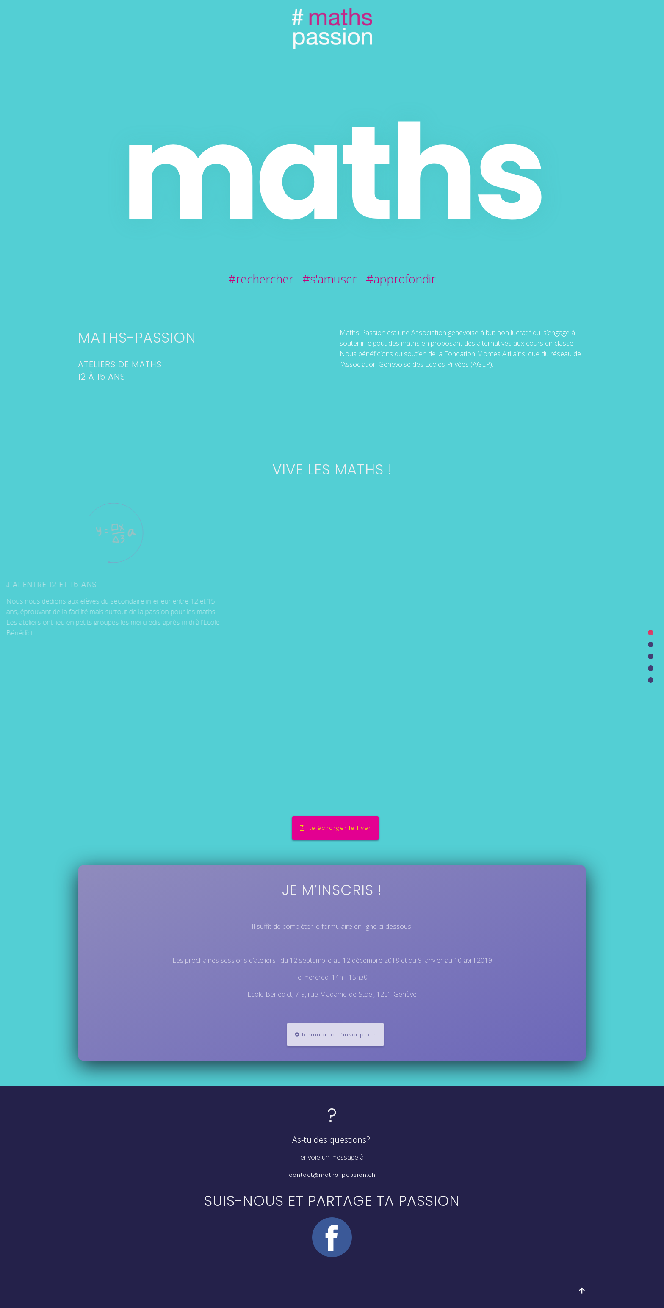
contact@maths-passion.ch (332, 1175)
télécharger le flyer (335, 828)
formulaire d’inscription (335, 1035)
